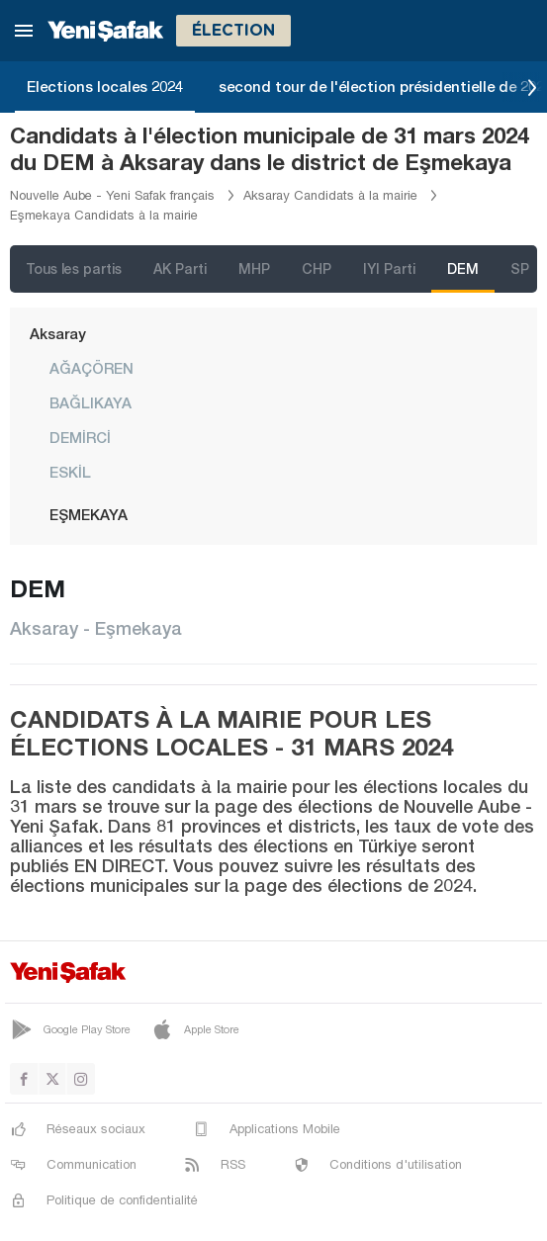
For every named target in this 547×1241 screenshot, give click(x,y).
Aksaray (58, 333)
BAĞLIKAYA (90, 402)
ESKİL (70, 472)
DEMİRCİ (80, 437)
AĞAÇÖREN (91, 368)
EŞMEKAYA (88, 514)
